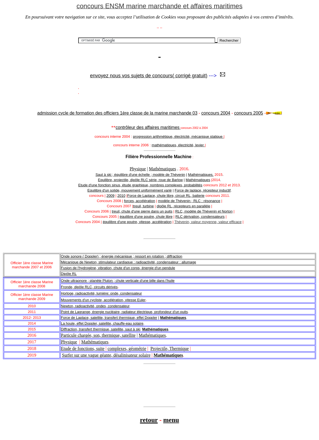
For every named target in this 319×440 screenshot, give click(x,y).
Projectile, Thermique (169, 348)
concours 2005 (248, 113)
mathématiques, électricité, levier (178, 145)
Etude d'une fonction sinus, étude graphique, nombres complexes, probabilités (140, 185)
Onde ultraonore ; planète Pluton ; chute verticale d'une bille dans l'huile (118, 281)
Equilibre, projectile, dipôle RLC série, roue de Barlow (140, 180)
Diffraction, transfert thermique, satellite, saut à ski (100, 329)
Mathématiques (162, 168)
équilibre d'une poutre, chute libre (146, 216)
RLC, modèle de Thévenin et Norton (204, 211)
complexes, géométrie (126, 348)
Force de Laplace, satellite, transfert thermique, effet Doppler (109, 318)
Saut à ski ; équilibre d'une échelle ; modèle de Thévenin (140, 175)
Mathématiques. (201, 175)
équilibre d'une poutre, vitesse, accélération (137, 222)
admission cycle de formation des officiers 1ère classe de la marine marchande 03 (117, 113)
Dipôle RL (69, 274)
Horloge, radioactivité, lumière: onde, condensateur (101, 293)
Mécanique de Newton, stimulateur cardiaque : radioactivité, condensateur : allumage (128, 262)
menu (171, 419)
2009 (111, 196)
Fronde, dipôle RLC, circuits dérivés (89, 287)
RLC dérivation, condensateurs (200, 216)
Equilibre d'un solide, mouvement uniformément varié (129, 190)
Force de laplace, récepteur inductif (203, 190)
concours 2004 (215, 113)
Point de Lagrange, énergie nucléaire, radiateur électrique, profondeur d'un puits (124, 312)
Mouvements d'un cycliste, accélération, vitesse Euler (103, 300)
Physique (138, 168)
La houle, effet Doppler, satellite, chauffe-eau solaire (102, 323)
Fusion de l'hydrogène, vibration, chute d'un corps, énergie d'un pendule (118, 268)
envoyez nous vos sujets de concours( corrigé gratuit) (148, 75)
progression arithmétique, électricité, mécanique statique (178, 136)
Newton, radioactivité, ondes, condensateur (95, 306)
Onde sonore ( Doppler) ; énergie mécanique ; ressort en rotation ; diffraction (121, 256)
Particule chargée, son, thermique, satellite (98, 335)
